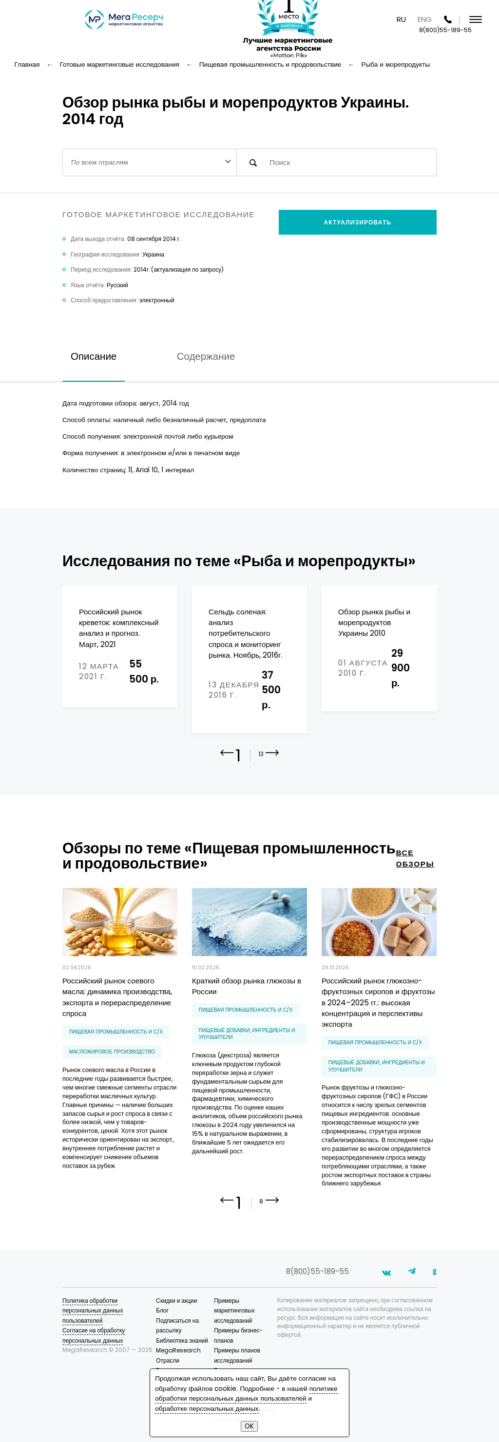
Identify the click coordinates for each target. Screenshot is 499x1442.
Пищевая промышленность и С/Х (116, 1031)
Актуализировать (358, 222)
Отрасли (167, 1360)
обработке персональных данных (206, 1408)
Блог (162, 1310)
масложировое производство (112, 1051)
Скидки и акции (176, 1300)
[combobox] (149, 162)
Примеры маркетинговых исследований (234, 1310)
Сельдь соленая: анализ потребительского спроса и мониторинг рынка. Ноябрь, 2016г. (245, 634)
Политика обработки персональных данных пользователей (92, 1310)
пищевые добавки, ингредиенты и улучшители (247, 1034)
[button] (272, 760)
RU (401, 19)
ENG (425, 19)
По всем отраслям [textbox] (99, 162)
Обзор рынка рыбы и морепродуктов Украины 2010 (374, 623)
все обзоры (415, 858)
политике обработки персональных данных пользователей (246, 1393)
